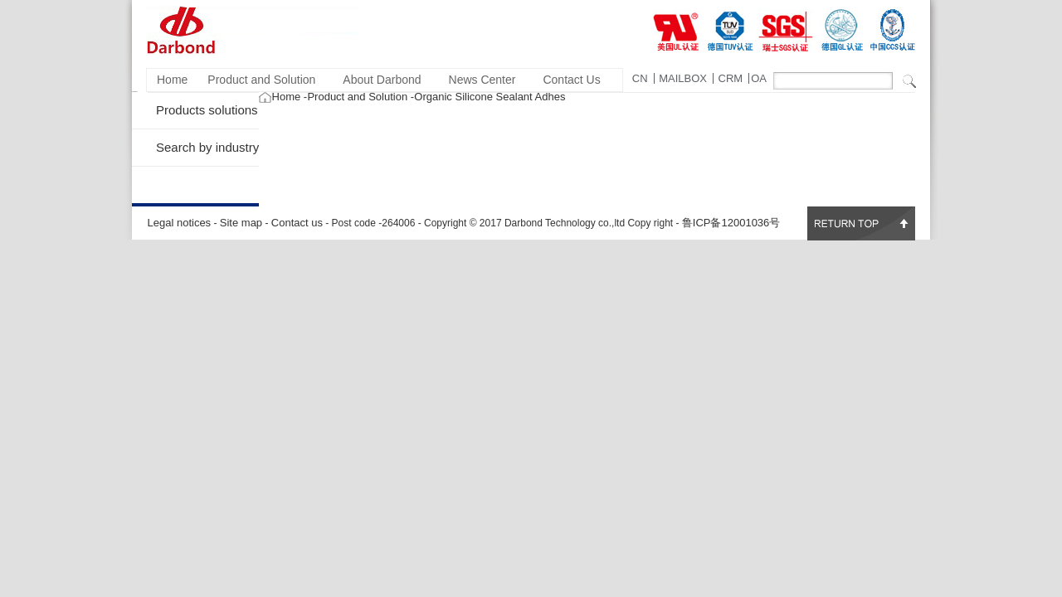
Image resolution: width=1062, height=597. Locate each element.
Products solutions (207, 110)
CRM (731, 78)
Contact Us (571, 79)
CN (640, 78)
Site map (241, 222)
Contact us (297, 222)
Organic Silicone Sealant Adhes (489, 96)
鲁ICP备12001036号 (731, 222)
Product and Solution (261, 79)
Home (172, 79)
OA (759, 78)
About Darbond (382, 79)
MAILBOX (683, 78)
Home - (290, 96)
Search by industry (207, 147)
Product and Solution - (360, 96)
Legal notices (180, 222)
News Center (482, 79)
